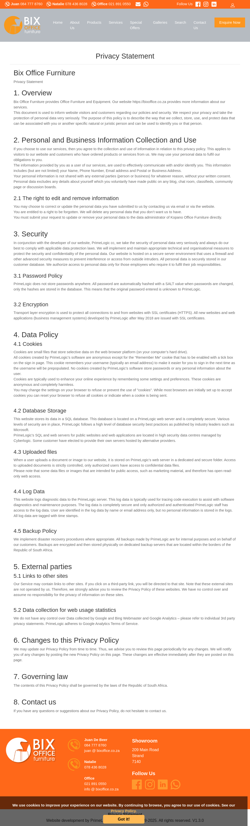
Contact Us (200, 25)
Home (58, 22)
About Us (74, 25)
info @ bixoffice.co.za (101, 789)
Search (180, 22)
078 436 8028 (95, 767)
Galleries (160, 22)
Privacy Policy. (124, 811)
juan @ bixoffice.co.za (102, 751)
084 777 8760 (95, 745)
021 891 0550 (95, 784)
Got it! (124, 819)
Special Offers (136, 25)
